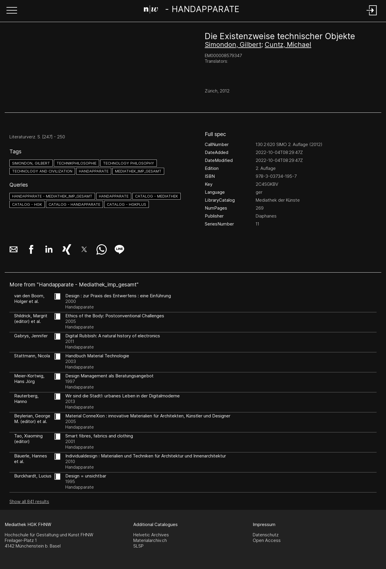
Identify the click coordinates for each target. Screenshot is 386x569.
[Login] (372, 16)
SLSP (138, 546)
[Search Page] (191, 10)
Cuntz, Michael (288, 44)
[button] (12, 11)
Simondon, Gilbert (233, 44)
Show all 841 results (29, 501)
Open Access (267, 540)
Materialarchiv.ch (150, 540)
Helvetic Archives (151, 535)
